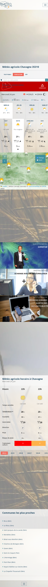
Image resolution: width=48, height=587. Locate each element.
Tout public (7, 74)
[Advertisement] (24, 36)
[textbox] (25, 80)
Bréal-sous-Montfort (12, 539)
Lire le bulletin (8, 87)
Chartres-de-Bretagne (12, 544)
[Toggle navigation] (45, 5)
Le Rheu (8, 526)
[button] (26, 153)
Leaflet (4, 186)
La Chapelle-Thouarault (13, 571)
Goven (7, 548)
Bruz (6, 521)
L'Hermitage (9, 558)
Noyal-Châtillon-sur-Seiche (14, 567)
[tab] (4, 453)
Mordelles (8, 535)
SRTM (44, 186)
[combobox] (25, 80)
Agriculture (18, 74)
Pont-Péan (8, 562)
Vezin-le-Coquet (10, 553)
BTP (26, 74)
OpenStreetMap (34, 186)
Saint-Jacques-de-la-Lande (14, 530)
